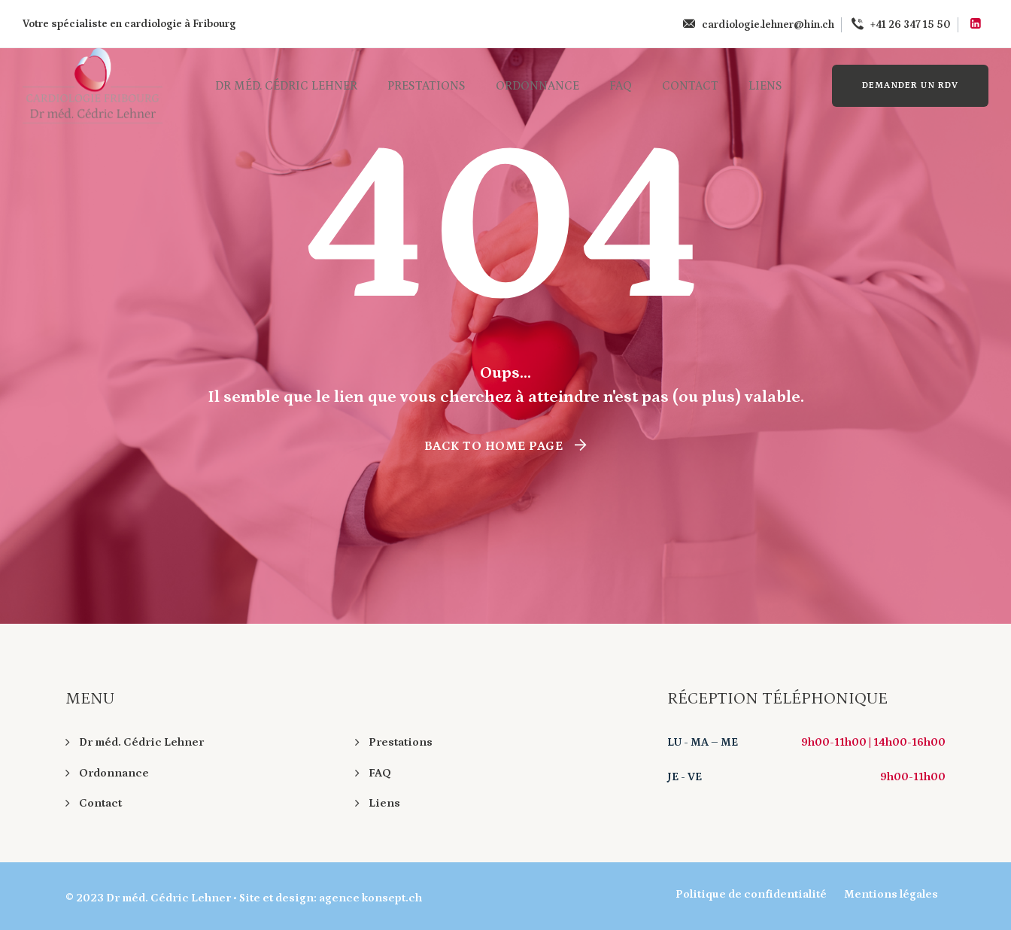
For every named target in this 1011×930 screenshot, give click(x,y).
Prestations (426, 86)
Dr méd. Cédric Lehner (286, 86)
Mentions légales (891, 894)
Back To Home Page (493, 446)
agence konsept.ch (370, 898)
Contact (690, 86)
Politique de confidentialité (751, 894)
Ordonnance (537, 86)
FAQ (620, 86)
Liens (765, 86)
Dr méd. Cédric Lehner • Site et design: (212, 898)
